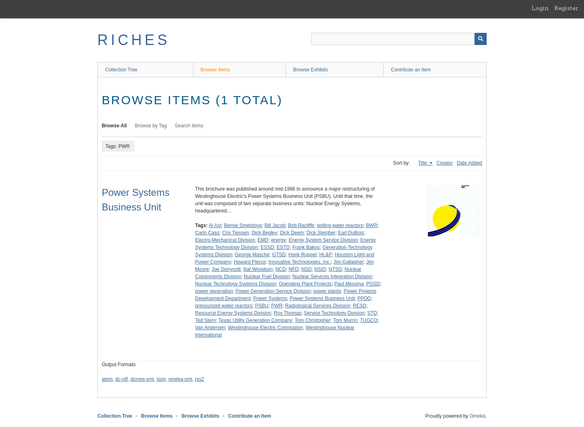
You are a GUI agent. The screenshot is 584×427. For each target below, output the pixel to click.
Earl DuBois (351, 233)
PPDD (364, 298)
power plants (327, 291)
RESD (359, 306)
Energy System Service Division (323, 240)
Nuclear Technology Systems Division (235, 284)
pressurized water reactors (223, 306)
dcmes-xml (142, 379)
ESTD (283, 247)
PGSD (373, 284)
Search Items (189, 126)
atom (107, 379)
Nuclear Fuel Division (267, 276)
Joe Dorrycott (226, 269)
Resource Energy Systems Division (233, 313)
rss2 (199, 379)
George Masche (252, 254)
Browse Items (215, 70)
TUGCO (369, 320)
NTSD (335, 269)
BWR (371, 225)
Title (423, 163)
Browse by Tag (151, 126)
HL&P (325, 254)
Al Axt (215, 225)
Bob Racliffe (301, 225)
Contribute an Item (411, 70)
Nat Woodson (258, 269)
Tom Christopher (313, 320)
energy (278, 240)
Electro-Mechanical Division (225, 240)
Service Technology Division (334, 313)
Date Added (469, 163)
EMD (263, 240)
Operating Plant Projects (305, 284)
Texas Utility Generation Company (255, 320)
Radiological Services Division (317, 306)
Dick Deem (292, 233)
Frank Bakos (306, 247)
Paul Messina (348, 284)
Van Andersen (210, 327)
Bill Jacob (274, 225)
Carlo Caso (207, 233)
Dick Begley (264, 233)
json (161, 379)
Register (566, 8)
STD (372, 313)
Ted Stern (205, 320)
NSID (320, 269)
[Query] (399, 39)
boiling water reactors (340, 225)
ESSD (267, 247)
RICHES (133, 40)
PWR (276, 306)
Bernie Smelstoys (243, 225)
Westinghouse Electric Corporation (265, 327)
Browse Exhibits (310, 70)
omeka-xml (180, 379)
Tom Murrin (345, 320)
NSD (306, 269)
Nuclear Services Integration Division (332, 276)
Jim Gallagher (348, 262)
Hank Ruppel (302, 254)
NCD (280, 269)
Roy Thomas (287, 313)
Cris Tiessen (235, 233)
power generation (214, 291)
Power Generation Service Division (272, 291)
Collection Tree (121, 70)
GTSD (279, 254)
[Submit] (480, 39)
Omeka (477, 416)
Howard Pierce (250, 262)
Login (540, 8)
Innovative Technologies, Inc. (299, 262)
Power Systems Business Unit (322, 298)
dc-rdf (121, 379)
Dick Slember (321, 233)
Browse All (114, 126)
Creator (444, 163)
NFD (294, 269)
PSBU (261, 306)
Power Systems (270, 298)
